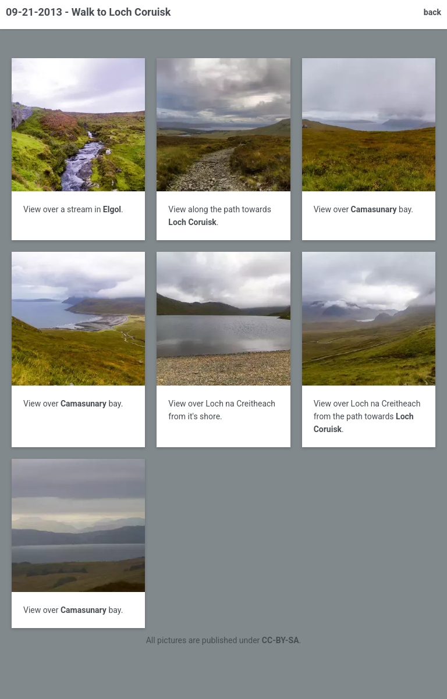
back (432, 12)
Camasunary (374, 209)
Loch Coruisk (192, 222)
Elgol (112, 209)
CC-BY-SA (280, 640)
